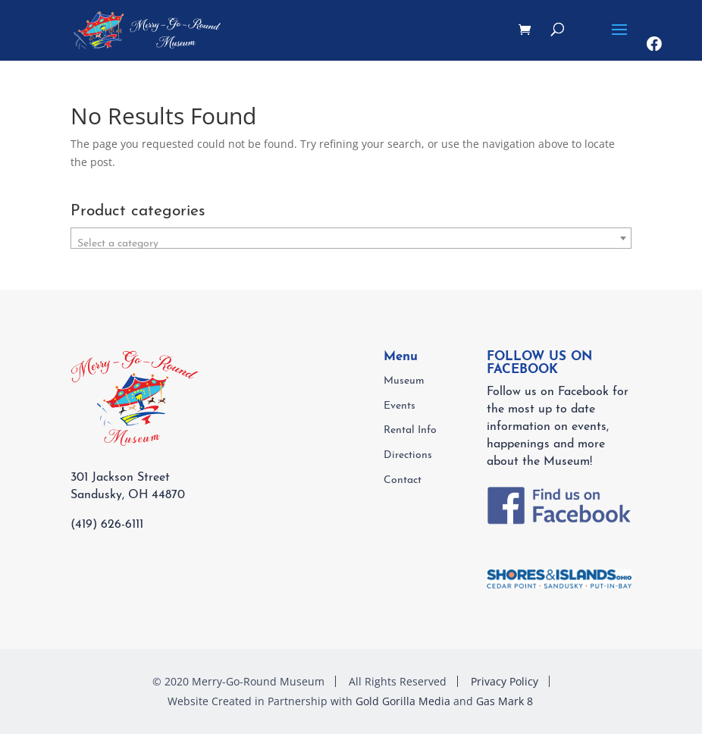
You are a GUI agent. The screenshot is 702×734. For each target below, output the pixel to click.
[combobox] (351, 238)
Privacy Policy (504, 681)
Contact (403, 480)
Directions (408, 455)
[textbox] (351, 244)
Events (399, 406)
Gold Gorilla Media (403, 701)
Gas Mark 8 (504, 701)
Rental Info (410, 430)
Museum (404, 381)
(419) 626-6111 (107, 525)
